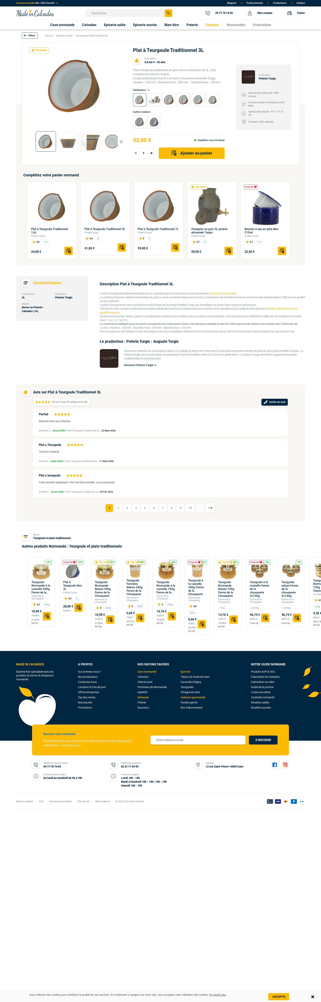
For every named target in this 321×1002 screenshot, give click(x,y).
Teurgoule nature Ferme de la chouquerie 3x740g (290, 589)
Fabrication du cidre (262, 681)
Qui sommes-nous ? (89, 671)
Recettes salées (260, 702)
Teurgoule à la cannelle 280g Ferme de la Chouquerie (196, 587)
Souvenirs (143, 707)
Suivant (120, 141)
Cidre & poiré (145, 681)
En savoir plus (217, 994)
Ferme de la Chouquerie (37, 597)
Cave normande (147, 671)
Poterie (142, 702)
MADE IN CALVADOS (30, 664)
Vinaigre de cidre (190, 692)
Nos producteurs (88, 676)
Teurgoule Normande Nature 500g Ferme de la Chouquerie (103, 589)
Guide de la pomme (262, 687)
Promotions (85, 707)
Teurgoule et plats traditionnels (52, 538)
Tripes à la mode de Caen (195, 676)
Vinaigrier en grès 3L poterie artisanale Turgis (209, 230)
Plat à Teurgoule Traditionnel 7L (158, 229)
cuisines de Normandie (222, 293)
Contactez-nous (87, 681)
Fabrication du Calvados (265, 676)
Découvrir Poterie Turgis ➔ (140, 365)
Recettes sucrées (261, 707)
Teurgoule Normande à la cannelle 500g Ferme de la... (40, 587)
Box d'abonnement (192, 707)
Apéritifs (142, 692)
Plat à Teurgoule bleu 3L (72, 585)
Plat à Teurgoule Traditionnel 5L (104, 229)
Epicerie (185, 671)
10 (190, 507)
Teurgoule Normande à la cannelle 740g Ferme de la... (166, 587)
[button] (30, 36)
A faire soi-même (261, 692)
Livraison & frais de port (92, 687)
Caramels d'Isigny (191, 681)
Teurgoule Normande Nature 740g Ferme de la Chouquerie (226, 589)
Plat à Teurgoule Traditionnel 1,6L (49, 230)
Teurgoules (187, 687)
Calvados (143, 676)
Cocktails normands (263, 697)
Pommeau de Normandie (152, 687)
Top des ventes (86, 697)
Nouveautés (85, 702)
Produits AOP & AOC (263, 671)
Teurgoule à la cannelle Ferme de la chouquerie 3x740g (259, 589)
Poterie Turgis (38, 236)
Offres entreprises (88, 692)
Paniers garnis (189, 702)
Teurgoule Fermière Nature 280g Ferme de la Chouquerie (135, 587)
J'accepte (278, 996)
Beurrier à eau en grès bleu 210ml (261, 230)
